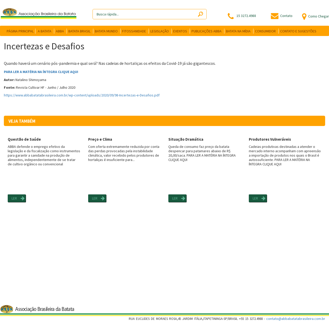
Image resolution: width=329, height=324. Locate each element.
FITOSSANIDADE (134, 31)
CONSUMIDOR (265, 31)
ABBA (60, 31)
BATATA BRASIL (79, 31)
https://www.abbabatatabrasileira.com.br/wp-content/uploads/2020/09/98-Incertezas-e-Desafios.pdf (82, 95)
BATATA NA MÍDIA (238, 31)
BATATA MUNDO (106, 31)
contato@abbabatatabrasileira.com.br (295, 318)
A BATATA (44, 31)
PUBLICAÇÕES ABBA (206, 31)
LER (14, 198)
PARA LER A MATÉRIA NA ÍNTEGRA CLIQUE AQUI (41, 71)
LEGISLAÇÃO (159, 31)
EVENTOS (180, 31)
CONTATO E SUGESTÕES (298, 31)
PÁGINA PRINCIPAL (20, 31)
